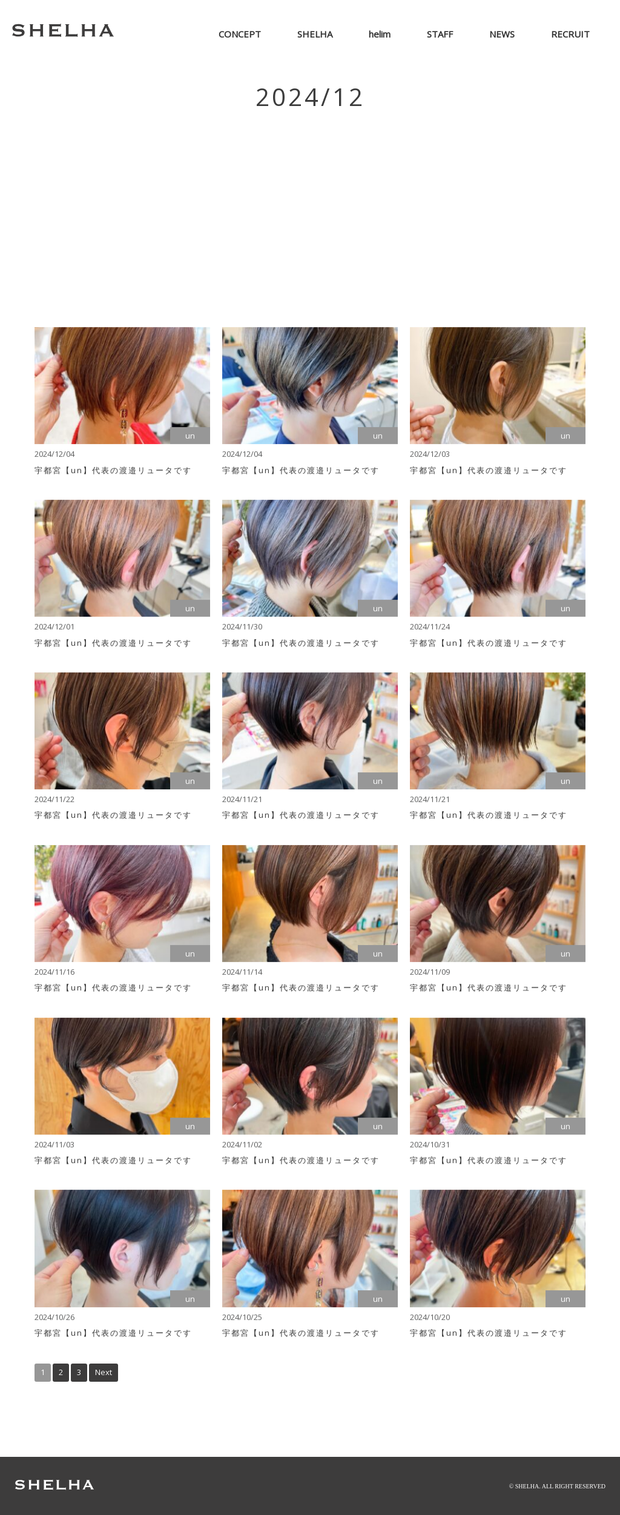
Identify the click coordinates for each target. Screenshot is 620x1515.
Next (103, 1372)
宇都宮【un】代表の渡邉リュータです (113, 473)
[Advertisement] (310, 212)
